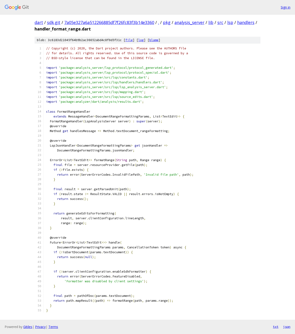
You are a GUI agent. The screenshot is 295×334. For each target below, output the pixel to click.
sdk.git (53, 22)
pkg (167, 22)
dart (39, 22)
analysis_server (189, 22)
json (286, 327)
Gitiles (27, 327)
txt (275, 327)
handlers (245, 22)
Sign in (285, 7)
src (220, 22)
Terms (53, 327)
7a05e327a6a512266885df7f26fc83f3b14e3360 (109, 22)
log (141, 40)
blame (154, 40)
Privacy (40, 327)
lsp (230, 22)
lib (210, 22)
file (129, 40)
